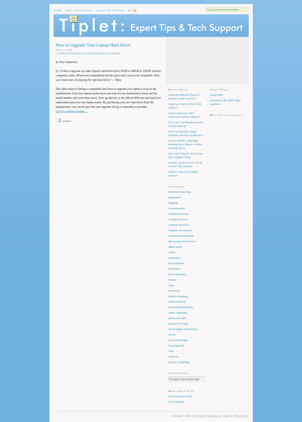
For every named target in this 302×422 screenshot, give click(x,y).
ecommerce (175, 257)
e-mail (172, 252)
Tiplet (151, 25)
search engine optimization (183, 329)
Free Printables (176, 401)
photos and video (178, 318)
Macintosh (174, 290)
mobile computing (178, 296)
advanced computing (179, 191)
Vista (171, 351)
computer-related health (181, 235)
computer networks (179, 224)
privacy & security (178, 323)
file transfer (175, 268)
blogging (173, 202)
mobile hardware (177, 301)
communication (177, 208)
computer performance (181, 230)
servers (172, 334)
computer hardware (71, 53)
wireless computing (179, 362)
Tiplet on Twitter (110, 10)
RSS (130, 10)
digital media (175, 246)
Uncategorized (176, 345)
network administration (181, 307)
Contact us (227, 415)
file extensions (176, 263)
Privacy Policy (241, 415)
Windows (115, 53)
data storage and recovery (182, 241)
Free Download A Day (180, 396)
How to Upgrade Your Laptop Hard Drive (93, 44)
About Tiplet (216, 94)
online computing (178, 312)
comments (64, 121)
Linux (172, 285)
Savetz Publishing (208, 415)
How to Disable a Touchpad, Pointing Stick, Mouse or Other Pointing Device (185, 144)
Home (58, 10)
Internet (173, 279)
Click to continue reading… (72, 111)
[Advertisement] (189, 60)
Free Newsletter (78, 10)
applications (175, 197)
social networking (178, 340)
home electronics (177, 274)
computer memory (96, 53)
